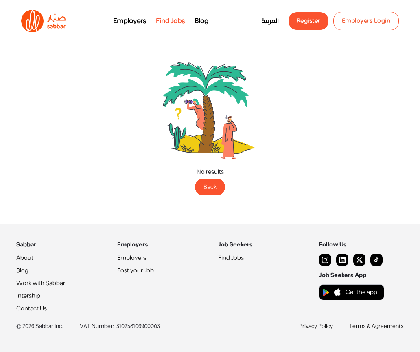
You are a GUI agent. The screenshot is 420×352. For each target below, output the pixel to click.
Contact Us (31, 308)
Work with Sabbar (40, 283)
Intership (28, 296)
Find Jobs (170, 21)
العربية (270, 21)
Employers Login (366, 21)
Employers (129, 21)
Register (308, 21)
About (24, 258)
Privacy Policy (316, 326)
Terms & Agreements (376, 326)
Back (210, 187)
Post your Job (135, 270)
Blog (201, 21)
